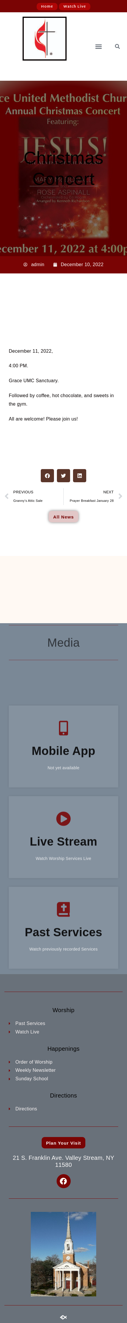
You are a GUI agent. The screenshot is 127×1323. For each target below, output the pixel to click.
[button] (98, 46)
